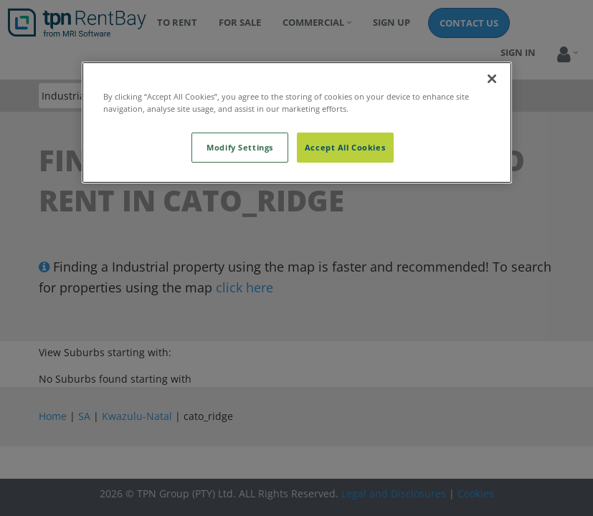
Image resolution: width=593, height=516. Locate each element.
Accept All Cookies (345, 147)
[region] (297, 122)
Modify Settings (240, 147)
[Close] (492, 79)
